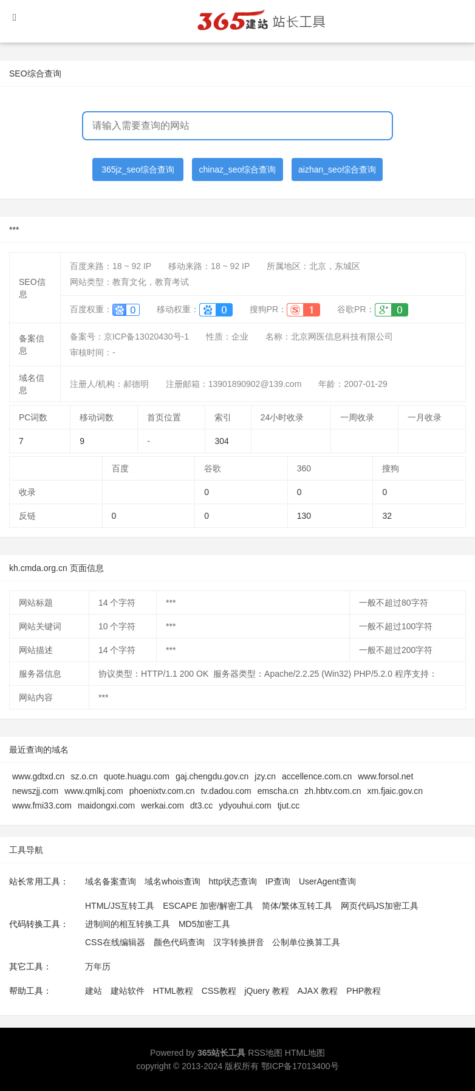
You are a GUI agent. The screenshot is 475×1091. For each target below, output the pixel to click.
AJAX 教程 (318, 991)
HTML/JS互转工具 (119, 906)
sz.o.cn (83, 776)
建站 (93, 991)
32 (387, 516)
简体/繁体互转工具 (297, 906)
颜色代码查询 (179, 942)
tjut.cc (289, 805)
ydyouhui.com (245, 805)
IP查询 (277, 881)
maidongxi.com (106, 805)
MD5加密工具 (205, 924)
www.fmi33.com (42, 805)
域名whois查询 (172, 881)
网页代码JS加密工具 (380, 906)
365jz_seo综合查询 (137, 169)
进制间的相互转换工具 (127, 924)
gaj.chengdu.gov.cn (212, 776)
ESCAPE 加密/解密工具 (208, 906)
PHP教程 (363, 991)
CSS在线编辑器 (115, 942)
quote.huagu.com (136, 776)
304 (221, 441)
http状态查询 (233, 881)
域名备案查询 (110, 881)
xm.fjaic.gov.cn (395, 791)
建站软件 (128, 991)
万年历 (98, 966)
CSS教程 (219, 991)
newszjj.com (35, 791)
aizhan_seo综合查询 (337, 169)
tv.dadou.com (226, 791)
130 (304, 516)
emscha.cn (278, 791)
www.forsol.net (385, 776)
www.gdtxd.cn (38, 776)
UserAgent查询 (327, 881)
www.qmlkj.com (93, 791)
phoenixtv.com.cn (162, 791)
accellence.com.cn (317, 776)
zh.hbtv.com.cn (332, 791)
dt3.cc (201, 805)
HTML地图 (305, 1053)
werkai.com (162, 805)
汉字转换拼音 (238, 942)
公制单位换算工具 (306, 942)
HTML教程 (173, 991)
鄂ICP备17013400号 (300, 1066)
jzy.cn (265, 776)
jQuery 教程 (266, 991)
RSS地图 (265, 1053)
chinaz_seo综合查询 (237, 169)
